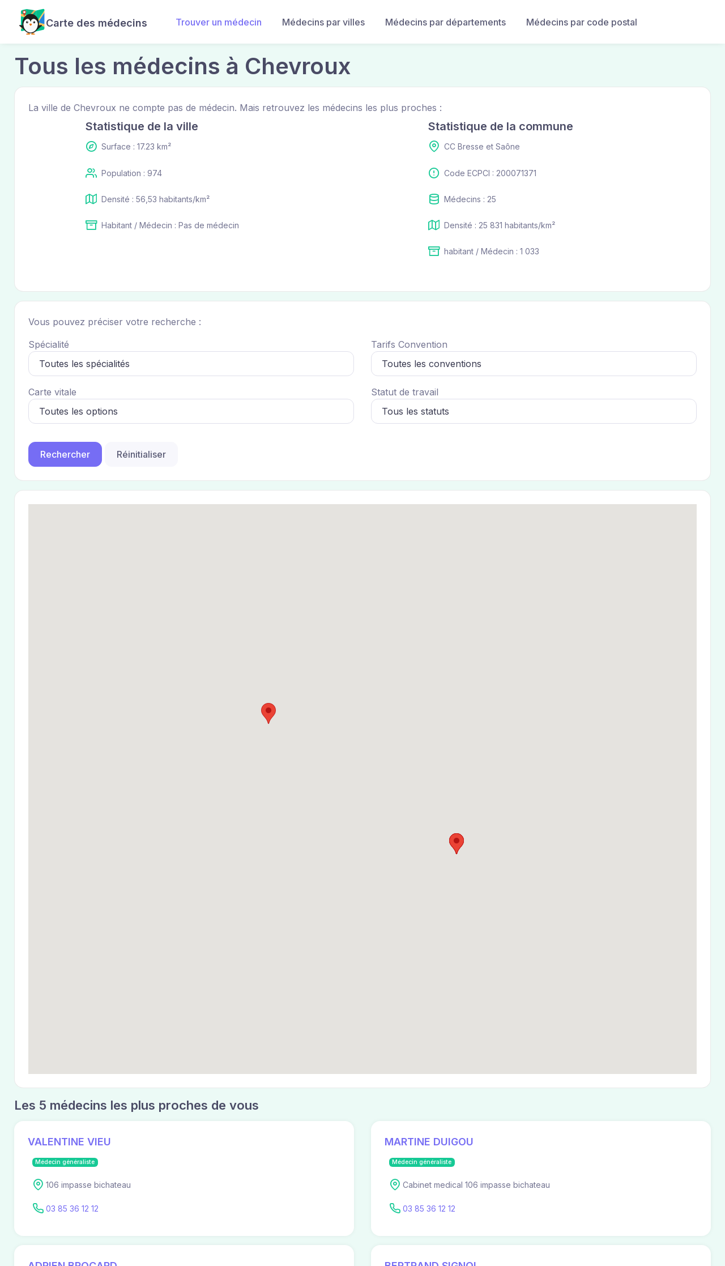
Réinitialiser (141, 454)
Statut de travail (404, 392)
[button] (456, 843)
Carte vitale (52, 392)
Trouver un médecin (219, 22)
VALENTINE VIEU (69, 1142)
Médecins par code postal (581, 22)
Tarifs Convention (409, 344)
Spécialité (48, 344)
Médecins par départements (445, 22)
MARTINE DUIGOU (429, 1142)
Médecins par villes (323, 22)
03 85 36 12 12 (72, 1208)
